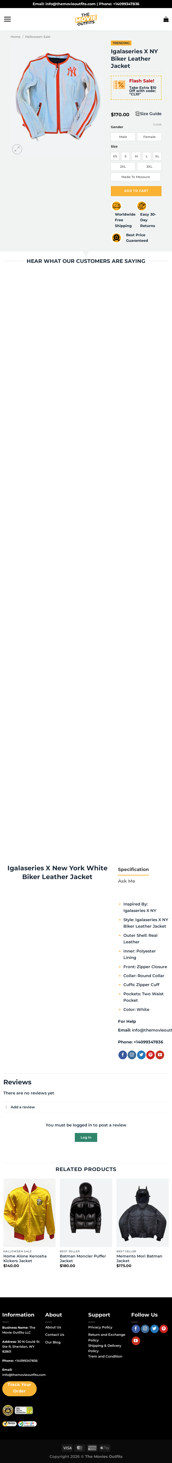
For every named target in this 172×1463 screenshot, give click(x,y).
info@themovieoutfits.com (24, 1375)
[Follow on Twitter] (141, 1055)
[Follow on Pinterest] (150, 1055)
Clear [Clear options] (157, 124)
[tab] (133, 869)
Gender (117, 127)
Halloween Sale (37, 37)
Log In (86, 1137)
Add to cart (136, 191)
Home (15, 37)
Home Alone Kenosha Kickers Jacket (25, 1259)
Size (114, 146)
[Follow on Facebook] (122, 1055)
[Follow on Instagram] (132, 1055)
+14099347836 (148, 1042)
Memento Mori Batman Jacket (139, 1259)
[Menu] (7, 19)
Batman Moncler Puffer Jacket (83, 1259)
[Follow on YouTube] (160, 1055)
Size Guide (150, 113)
